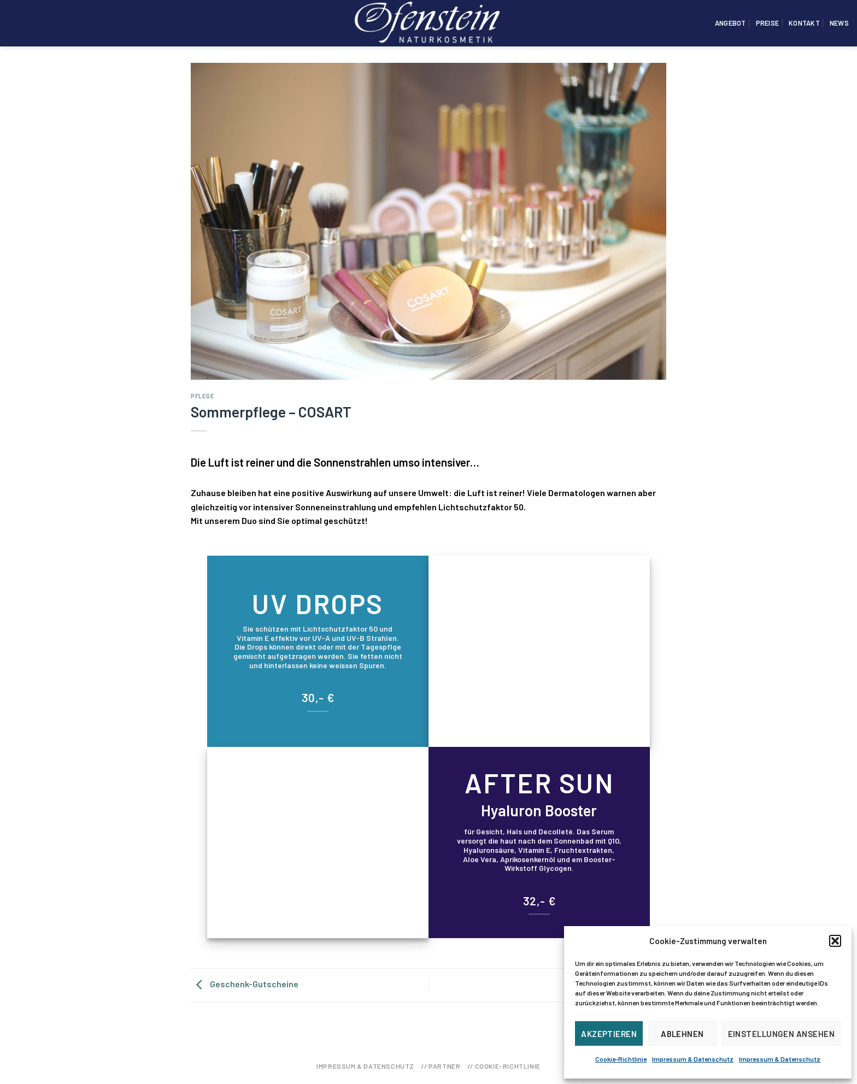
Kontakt (804, 23)
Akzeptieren (609, 1034)
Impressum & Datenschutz (692, 1059)
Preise (767, 23)
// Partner (440, 1066)
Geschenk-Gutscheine (244, 984)
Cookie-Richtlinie (621, 1059)
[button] (835, 940)
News (839, 23)
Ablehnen (682, 1034)
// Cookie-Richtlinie (504, 1066)
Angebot (730, 23)
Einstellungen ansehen (781, 1034)
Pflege (202, 395)
